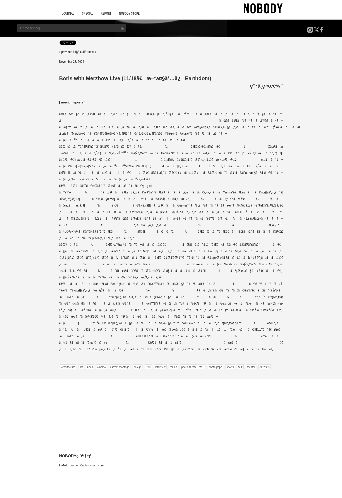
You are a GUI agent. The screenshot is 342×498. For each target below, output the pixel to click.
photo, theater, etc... (192, 367)
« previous (65, 52)
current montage (119, 367)
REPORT (106, 13)
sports (78, 102)
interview (160, 367)
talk (240, 367)
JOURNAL (68, 13)
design (137, 367)
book (90, 367)
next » (92, 52)
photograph (215, 367)
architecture (68, 367)
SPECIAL (87, 13)
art (81, 367)
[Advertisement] (171, 409)
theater (251, 367)
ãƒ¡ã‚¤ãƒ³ (80, 52)
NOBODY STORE (129, 13)
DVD (148, 367)
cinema (101, 367)
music (66, 102)
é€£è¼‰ (265, 367)
